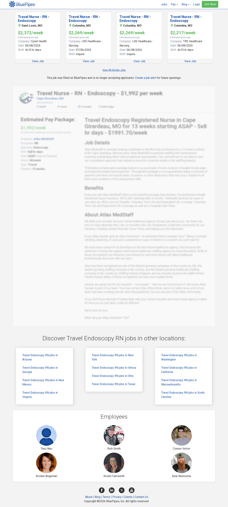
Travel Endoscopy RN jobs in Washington (179, 357)
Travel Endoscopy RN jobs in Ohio (113, 376)
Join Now (210, 4)
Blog (97, 497)
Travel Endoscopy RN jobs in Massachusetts (179, 382)
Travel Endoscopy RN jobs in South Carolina (182, 395)
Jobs (164, 4)
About (88, 497)
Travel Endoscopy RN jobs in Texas (113, 384)
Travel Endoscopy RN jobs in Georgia (40, 370)
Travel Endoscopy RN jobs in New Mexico (43, 382)
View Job (38, 61)
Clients (128, 497)
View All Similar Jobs (114, 70)
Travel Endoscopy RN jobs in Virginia (40, 395)
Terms (106, 497)
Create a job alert (145, 78)
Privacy (117, 497)
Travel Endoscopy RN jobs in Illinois (114, 367)
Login (196, 4)
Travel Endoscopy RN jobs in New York (113, 357)
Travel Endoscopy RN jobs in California (179, 370)
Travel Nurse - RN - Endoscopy (33, 19)
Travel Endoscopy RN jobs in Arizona (40, 357)
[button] (174, 4)
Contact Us (141, 497)
